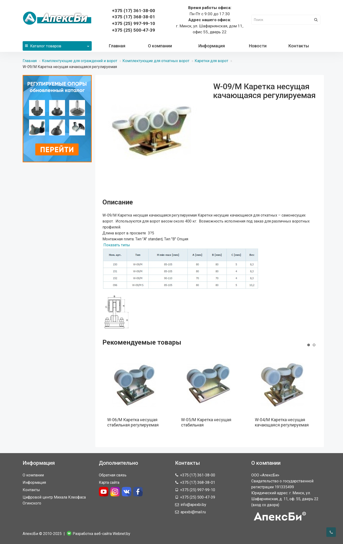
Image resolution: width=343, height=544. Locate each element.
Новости (258, 45)
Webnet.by (121, 533)
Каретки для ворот (211, 61)
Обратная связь (112, 475)
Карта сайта (109, 482)
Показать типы (116, 245)
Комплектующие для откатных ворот (155, 61)
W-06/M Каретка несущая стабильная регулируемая (133, 422)
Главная (117, 45)
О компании (160, 45)
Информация (211, 45)
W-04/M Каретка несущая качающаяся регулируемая (282, 422)
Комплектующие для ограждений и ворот (79, 61)
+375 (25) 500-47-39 (133, 30)
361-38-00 (133, 10)
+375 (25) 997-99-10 (133, 23)
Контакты (298, 45)
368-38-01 (133, 17)
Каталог (57, 44)
